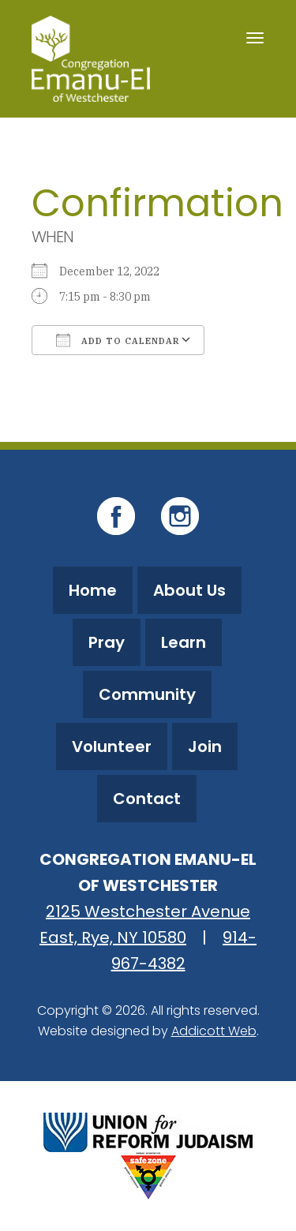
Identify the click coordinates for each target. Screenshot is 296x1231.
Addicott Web (214, 1031)
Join (205, 746)
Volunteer (112, 746)
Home (93, 590)
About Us (189, 590)
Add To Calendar (118, 340)
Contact (147, 799)
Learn (183, 642)
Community (147, 694)
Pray (106, 642)
